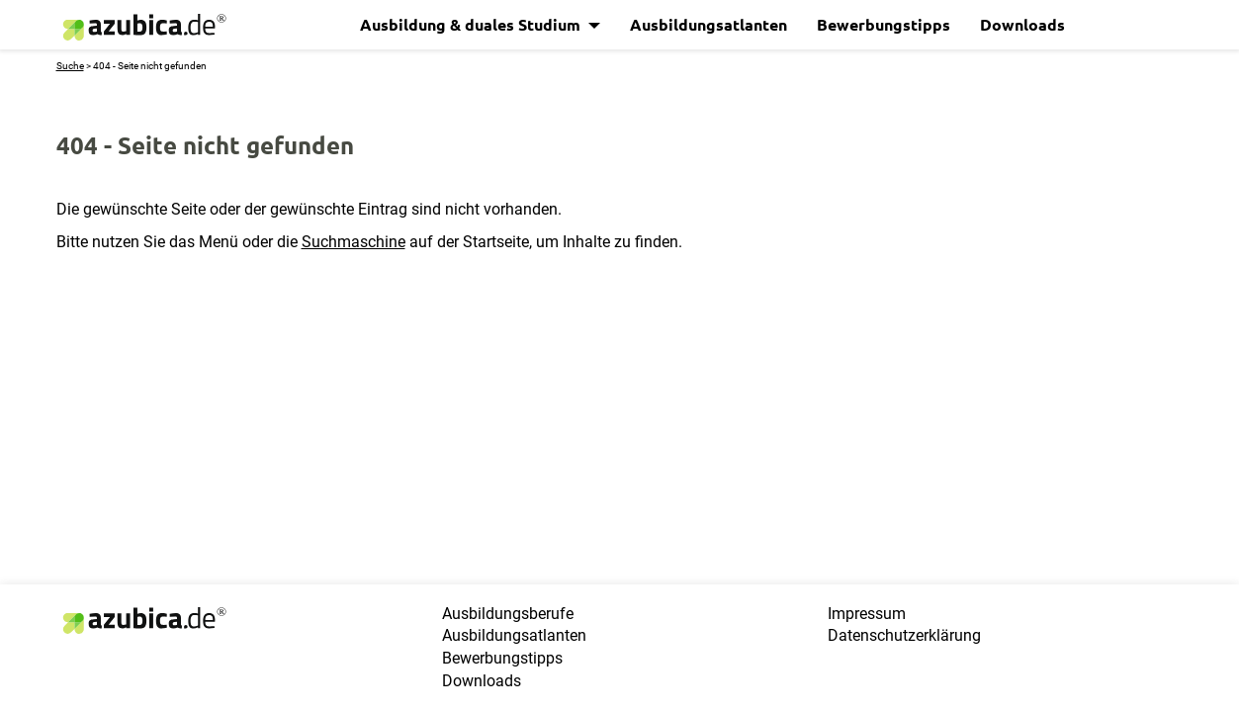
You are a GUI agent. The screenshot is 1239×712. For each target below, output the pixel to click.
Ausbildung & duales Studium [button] (472, 24)
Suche (70, 65)
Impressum (867, 613)
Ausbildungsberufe (508, 613)
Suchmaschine (353, 241)
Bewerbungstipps (883, 24)
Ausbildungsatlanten (708, 24)
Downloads (1022, 24)
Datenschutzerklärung (904, 635)
